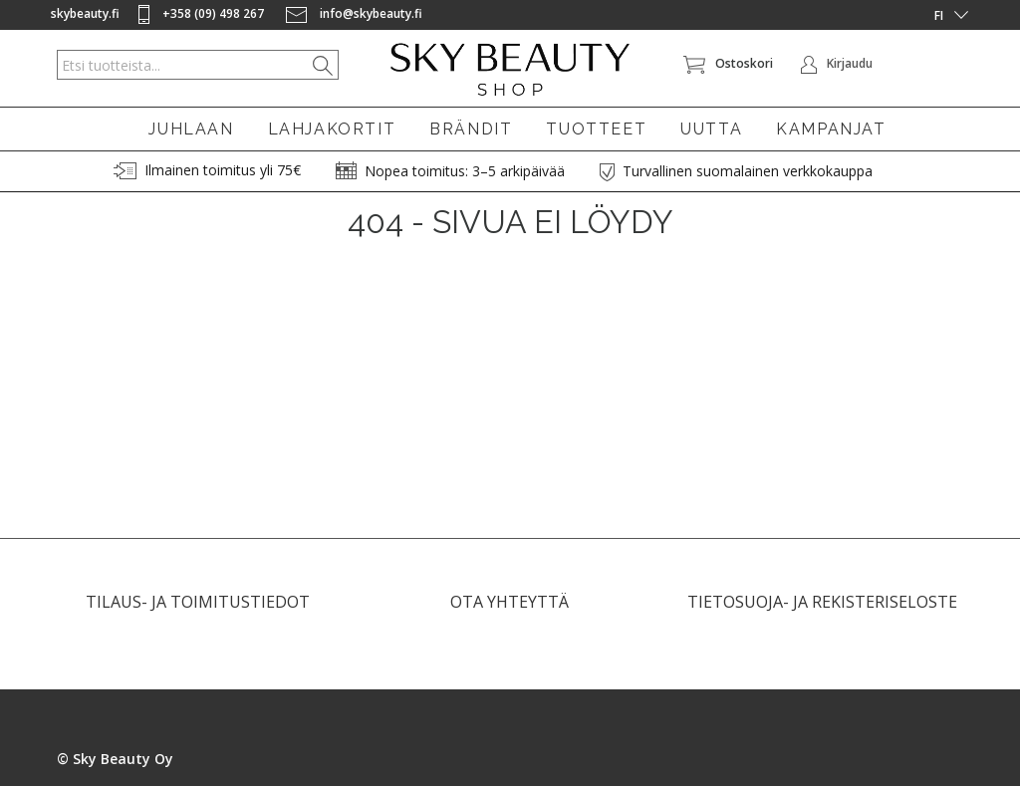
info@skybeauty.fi (354, 13)
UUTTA (711, 129)
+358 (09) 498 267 (202, 13)
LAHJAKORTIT (332, 129)
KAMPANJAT (831, 129)
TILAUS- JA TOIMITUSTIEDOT (198, 611)
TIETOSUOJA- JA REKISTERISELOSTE (822, 611)
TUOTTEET (596, 129)
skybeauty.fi (85, 13)
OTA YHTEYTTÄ (509, 611)
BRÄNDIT (470, 129)
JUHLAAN (190, 129)
